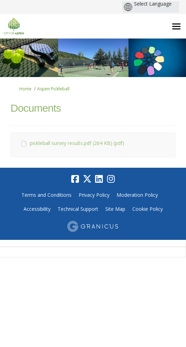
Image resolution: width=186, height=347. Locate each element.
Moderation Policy (137, 195)
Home (25, 89)
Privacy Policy (94, 195)
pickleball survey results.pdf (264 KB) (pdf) (77, 143)
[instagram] (111, 179)
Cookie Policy (147, 209)
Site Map (115, 209)
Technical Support (78, 209)
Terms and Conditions (46, 195)
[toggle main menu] (176, 26)
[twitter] (87, 179)
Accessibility (37, 209)
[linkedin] (99, 179)
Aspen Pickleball (53, 89)
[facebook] (75, 179)
